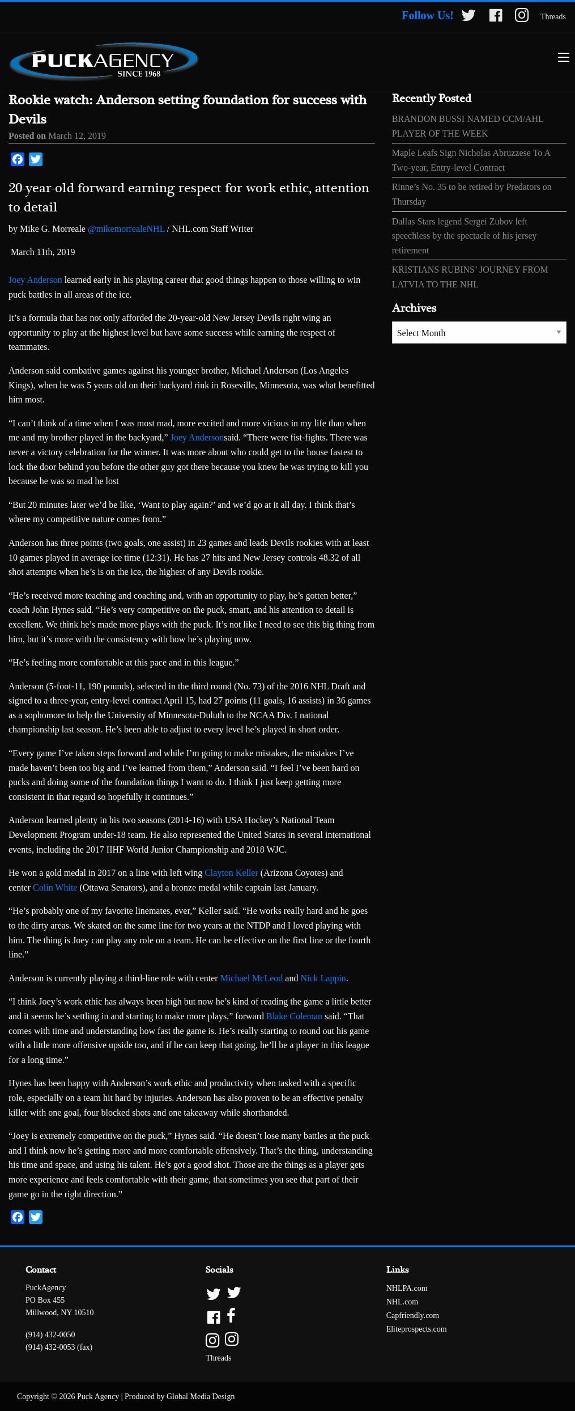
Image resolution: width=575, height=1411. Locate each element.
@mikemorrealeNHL (126, 229)
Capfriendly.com (413, 1315)
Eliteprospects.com (416, 1329)
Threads (553, 16)
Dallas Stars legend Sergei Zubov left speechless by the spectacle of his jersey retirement (464, 236)
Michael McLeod (251, 978)
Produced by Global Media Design (180, 1396)
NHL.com (402, 1302)
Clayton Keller (231, 873)
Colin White (55, 887)
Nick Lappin (323, 978)
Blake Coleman (294, 1016)
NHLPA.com (407, 1288)
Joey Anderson (35, 280)
